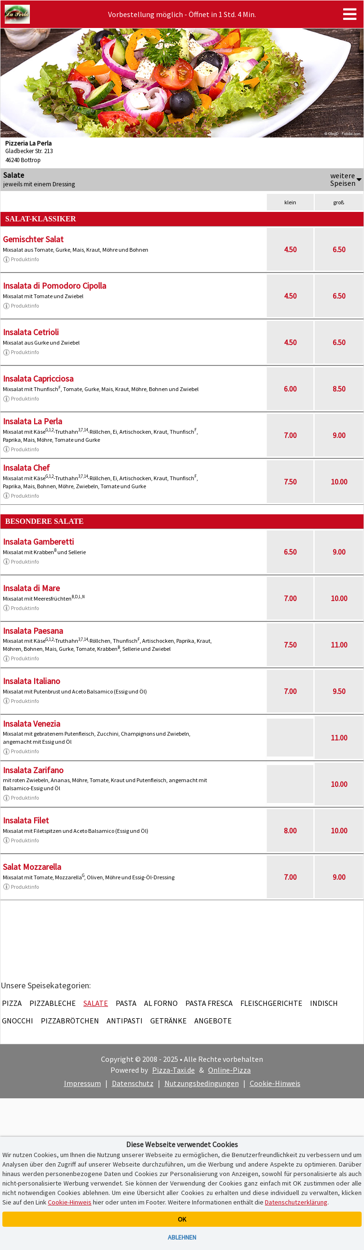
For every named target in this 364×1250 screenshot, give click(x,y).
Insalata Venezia (31, 723)
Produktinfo (21, 259)
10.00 (339, 481)
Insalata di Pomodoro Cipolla (54, 285)
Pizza (12, 1003)
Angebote (213, 1020)
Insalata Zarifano (33, 770)
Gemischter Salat (33, 239)
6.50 (339, 249)
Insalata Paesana (33, 630)
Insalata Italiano (31, 680)
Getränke (168, 1020)
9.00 (339, 435)
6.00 (290, 388)
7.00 (290, 435)
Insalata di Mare (31, 588)
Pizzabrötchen (70, 1020)
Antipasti (125, 1020)
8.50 (339, 388)
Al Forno (161, 1003)
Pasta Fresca (209, 1003)
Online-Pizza (229, 1070)
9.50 (339, 691)
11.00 (339, 644)
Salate (95, 1003)
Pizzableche (52, 1003)
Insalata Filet (26, 820)
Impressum (82, 1083)
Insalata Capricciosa (38, 378)
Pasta (126, 1003)
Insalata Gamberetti (38, 541)
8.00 (290, 830)
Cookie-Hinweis (275, 1083)
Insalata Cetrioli (31, 332)
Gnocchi (17, 1020)
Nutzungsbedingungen (201, 1083)
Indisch (324, 1003)
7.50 (290, 481)
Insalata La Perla (32, 421)
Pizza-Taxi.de (173, 1070)
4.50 (290, 249)
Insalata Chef (26, 467)
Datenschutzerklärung (296, 1202)
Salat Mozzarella (32, 866)
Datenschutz (133, 1083)
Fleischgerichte (271, 1003)
